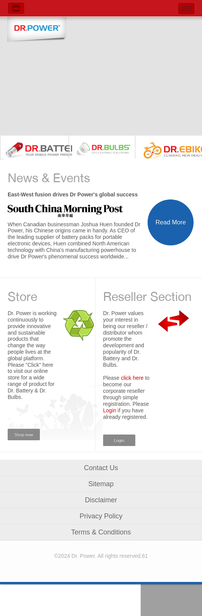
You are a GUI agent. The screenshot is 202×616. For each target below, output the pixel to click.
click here (132, 378)
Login (109, 410)
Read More (171, 222)
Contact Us (101, 468)
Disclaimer (101, 500)
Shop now (24, 434)
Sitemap (100, 484)
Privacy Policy (100, 516)
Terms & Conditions (101, 532)
